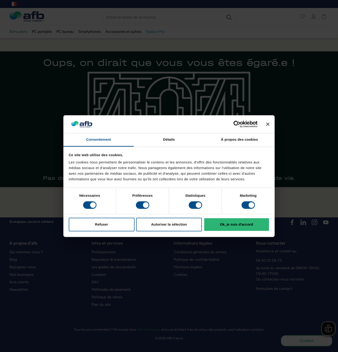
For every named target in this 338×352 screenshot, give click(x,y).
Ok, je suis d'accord (236, 225)
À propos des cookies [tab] (239, 140)
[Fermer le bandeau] (267, 124)
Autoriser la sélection (169, 225)
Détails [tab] (169, 140)
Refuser (101, 225)
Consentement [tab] (98, 140)
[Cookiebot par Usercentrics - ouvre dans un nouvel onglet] (236, 124)
